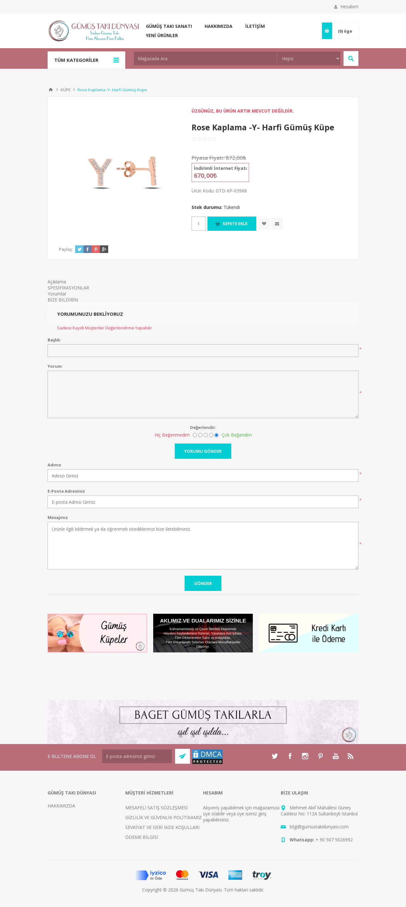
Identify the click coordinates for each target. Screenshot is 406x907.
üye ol (209, 814)
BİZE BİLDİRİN (63, 300)
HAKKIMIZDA (61, 806)
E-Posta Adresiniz (66, 491)
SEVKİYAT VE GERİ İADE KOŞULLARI (162, 827)
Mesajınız (58, 517)
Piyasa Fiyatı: (208, 157)
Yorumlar (57, 294)
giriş (262, 814)
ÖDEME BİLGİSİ (141, 837)
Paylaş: (66, 249)
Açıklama (57, 282)
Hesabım (349, 6)
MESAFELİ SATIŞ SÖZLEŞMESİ (156, 808)
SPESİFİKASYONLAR (68, 288)
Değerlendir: (203, 427)
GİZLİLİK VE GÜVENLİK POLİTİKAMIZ (163, 817)
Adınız (54, 465)
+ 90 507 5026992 (334, 840)
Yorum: (55, 366)
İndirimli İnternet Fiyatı (220, 168)
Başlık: (54, 340)
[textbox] (205, 58)
